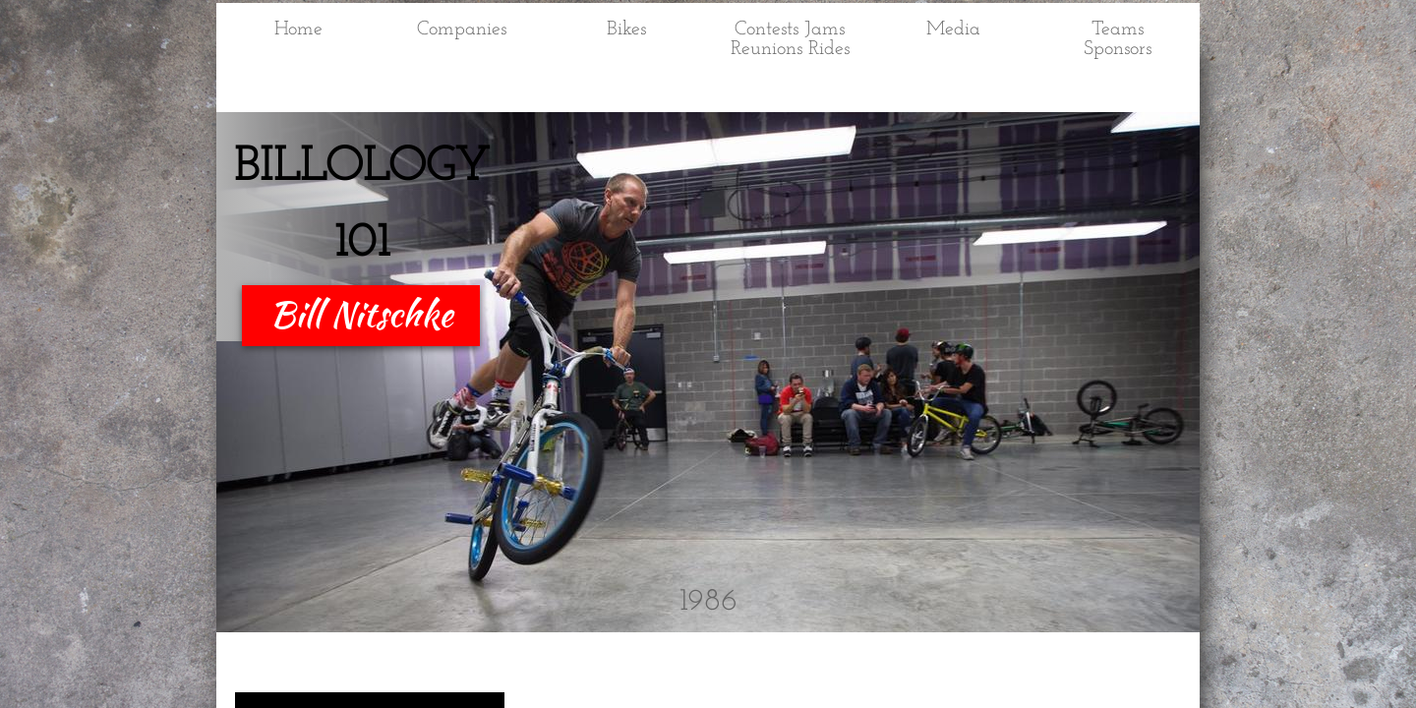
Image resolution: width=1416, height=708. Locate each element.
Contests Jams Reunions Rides (790, 39)
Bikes (626, 29)
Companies (461, 29)
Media (953, 29)
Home (298, 29)
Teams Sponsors (1117, 39)
